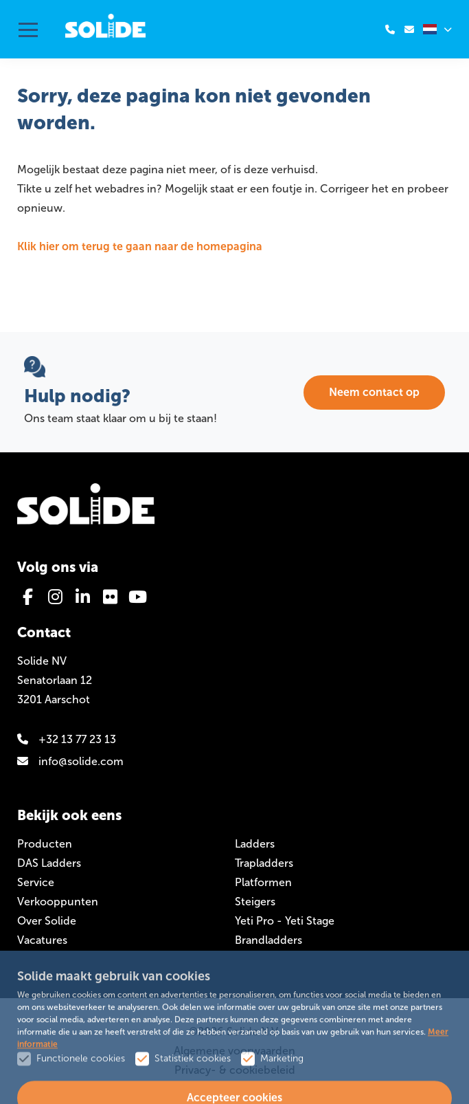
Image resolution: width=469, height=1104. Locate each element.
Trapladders (264, 863)
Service (35, 882)
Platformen (263, 882)
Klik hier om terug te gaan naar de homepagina (139, 246)
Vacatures (42, 940)
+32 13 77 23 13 (66, 739)
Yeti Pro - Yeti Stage (284, 921)
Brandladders (268, 940)
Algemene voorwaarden (234, 1051)
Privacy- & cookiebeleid (234, 1070)
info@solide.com (70, 761)
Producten (44, 844)
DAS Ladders (49, 863)
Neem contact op (374, 392)
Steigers (255, 901)
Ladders (255, 844)
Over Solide (46, 921)
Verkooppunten (57, 901)
